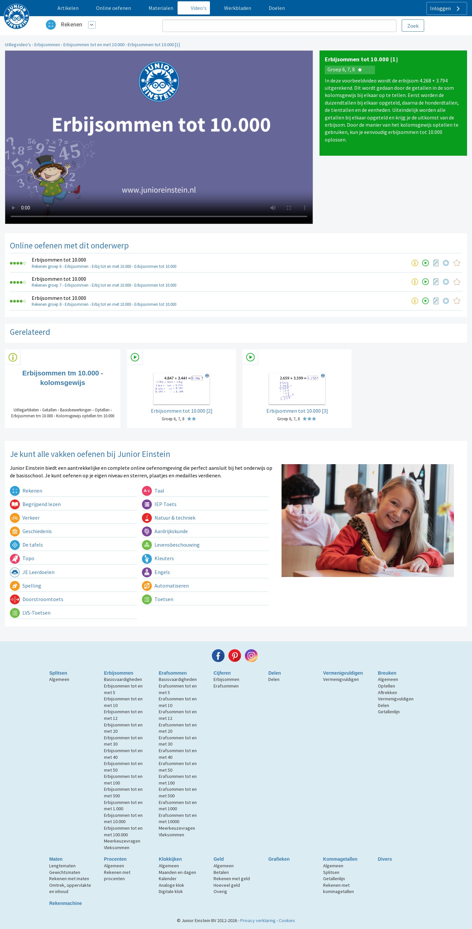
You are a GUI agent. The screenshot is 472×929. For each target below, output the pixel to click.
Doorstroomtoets (36, 599)
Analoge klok (171, 885)
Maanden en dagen (177, 872)
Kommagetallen (340, 859)
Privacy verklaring (258, 920)
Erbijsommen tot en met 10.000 (93, 45)
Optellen (386, 686)
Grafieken (279, 859)
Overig (220, 891)
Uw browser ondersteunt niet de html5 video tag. (159, 137)
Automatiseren (165, 585)
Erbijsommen (47, 45)
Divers (385, 859)
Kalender (168, 878)
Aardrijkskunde (165, 531)
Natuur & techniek (168, 517)
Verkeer (25, 517)
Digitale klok (171, 891)
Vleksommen (116, 847)
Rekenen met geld (232, 878)
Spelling (25, 585)
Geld (219, 859)
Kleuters (158, 558)
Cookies (287, 920)
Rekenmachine (65, 903)
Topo (22, 558)
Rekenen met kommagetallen (338, 888)
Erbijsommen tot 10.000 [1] (154, 45)
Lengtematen (62, 866)
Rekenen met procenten (117, 875)
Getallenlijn (389, 712)
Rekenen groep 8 (46, 304)
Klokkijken (170, 859)
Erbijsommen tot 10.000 (59, 259)
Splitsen (58, 673)
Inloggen (445, 8)
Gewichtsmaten (64, 872)
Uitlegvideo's (18, 45)
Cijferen (222, 673)
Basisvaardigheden (123, 679)
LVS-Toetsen (30, 612)
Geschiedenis (31, 531)
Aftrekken (387, 692)
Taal (153, 490)
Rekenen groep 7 (46, 285)
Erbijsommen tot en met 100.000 (123, 831)
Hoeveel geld (227, 885)
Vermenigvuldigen (343, 673)
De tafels (26, 544)
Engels (156, 572)
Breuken (387, 673)
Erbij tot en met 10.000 (111, 266)
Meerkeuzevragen (122, 841)
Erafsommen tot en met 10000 (178, 818)
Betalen (221, 872)
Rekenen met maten (69, 878)
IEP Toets (159, 504)
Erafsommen (173, 673)
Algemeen (59, 679)
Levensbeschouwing (171, 544)
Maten (55, 859)
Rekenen (71, 24)
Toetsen (157, 599)
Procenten (115, 859)
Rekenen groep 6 (46, 266)
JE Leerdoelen (32, 572)
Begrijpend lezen (35, 504)
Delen (274, 673)
